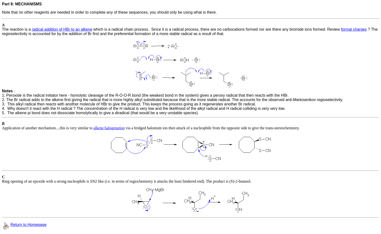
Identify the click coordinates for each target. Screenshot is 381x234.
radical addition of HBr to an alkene (62, 29)
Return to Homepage (28, 225)
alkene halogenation (109, 128)
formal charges (354, 29)
